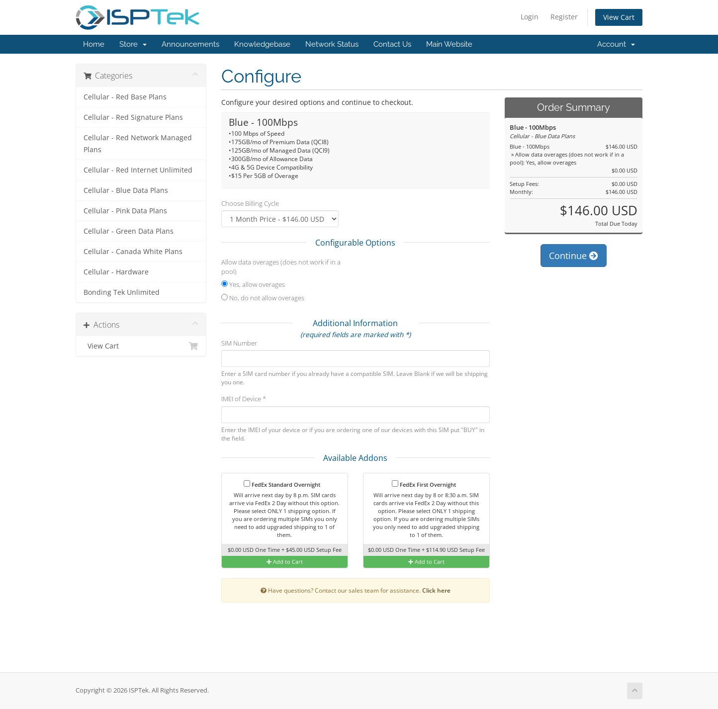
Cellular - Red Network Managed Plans (138, 143)
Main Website (449, 44)
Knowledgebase (262, 44)
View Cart (618, 17)
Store (133, 44)
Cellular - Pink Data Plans (125, 210)
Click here (436, 590)
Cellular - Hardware (116, 271)
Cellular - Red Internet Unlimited (138, 170)
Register (564, 16)
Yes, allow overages (253, 284)
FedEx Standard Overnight (282, 484)
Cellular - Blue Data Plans (126, 190)
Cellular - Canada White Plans (133, 251)
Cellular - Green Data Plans (129, 231)
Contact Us (392, 44)
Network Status (332, 44)
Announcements (190, 44)
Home (93, 44)
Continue (573, 256)
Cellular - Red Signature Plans (133, 117)
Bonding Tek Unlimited (122, 292)
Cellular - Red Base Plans (125, 96)
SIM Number (239, 343)
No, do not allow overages (262, 297)
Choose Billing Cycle (250, 203)
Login (529, 16)
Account (616, 44)
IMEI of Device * (243, 398)
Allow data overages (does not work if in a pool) (281, 267)
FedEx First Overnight (424, 484)
